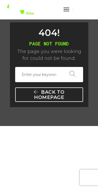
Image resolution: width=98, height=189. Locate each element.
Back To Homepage (49, 94)
